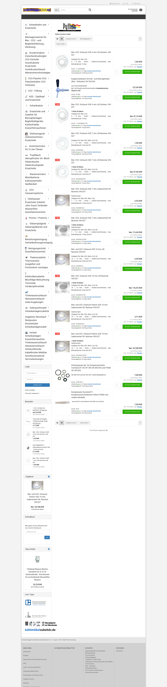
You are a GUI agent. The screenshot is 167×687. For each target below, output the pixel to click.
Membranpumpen (91, 670)
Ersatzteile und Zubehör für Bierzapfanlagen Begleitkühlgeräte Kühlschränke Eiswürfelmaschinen (35, 122)
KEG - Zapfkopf (90, 668)
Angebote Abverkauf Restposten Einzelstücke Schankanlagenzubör (36, 324)
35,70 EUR (37, 587)
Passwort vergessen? (32, 396)
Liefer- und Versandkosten (32, 670)
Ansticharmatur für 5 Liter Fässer (35, 150)
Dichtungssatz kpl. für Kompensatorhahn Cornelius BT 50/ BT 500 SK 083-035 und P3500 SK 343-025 (91, 370)
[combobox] (71, 41)
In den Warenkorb (132, 74)
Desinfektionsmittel (91, 675)
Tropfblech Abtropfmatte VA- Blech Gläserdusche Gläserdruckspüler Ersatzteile (37, 164)
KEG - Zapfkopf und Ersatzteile (35, 101)
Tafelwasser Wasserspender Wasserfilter (99, 664)
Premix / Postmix (36, 220)
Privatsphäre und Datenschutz (33, 678)
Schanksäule (34, 108)
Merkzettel (136, 3)
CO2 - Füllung (33, 93)
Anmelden (37, 387)
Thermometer (89, 666)
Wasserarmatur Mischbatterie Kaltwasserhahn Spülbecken (35, 181)
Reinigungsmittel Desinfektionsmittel (35, 253)
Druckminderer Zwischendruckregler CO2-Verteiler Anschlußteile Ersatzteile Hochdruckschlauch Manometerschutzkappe (37, 65)
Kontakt (25, 658)
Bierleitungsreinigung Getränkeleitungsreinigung (38, 242)
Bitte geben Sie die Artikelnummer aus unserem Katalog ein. (36, 529)
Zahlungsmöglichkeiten (31, 674)
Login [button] (125, 3)
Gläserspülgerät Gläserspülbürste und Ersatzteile (36, 229)
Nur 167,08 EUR (37, 509)
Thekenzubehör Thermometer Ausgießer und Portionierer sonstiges (36, 265)
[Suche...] (56, 10)
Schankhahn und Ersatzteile (35, 29)
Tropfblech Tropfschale (93, 662)
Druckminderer (90, 658)
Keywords (119, 653)
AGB (24, 666)
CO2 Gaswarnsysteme (34, 194)
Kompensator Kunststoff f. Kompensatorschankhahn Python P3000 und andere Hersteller (89, 397)
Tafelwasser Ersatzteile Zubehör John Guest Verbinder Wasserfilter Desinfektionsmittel (36, 208)
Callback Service (28, 681)
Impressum (27, 654)
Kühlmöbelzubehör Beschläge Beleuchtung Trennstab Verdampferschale (37, 282)
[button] (114, 3)
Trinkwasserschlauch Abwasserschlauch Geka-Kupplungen (36, 300)
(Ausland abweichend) (94, 73)
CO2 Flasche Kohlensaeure (94, 673)
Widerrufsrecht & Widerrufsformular (35, 662)
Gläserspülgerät (90, 660)
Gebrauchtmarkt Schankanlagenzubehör (37, 312)
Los (47, 540)
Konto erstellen (30, 392)
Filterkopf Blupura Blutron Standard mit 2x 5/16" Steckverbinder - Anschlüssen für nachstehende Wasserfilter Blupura (37, 577)
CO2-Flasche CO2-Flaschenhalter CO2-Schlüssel (36, 84)
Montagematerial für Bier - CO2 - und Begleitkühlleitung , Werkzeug (35, 43)
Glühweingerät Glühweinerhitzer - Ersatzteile (35, 139)
